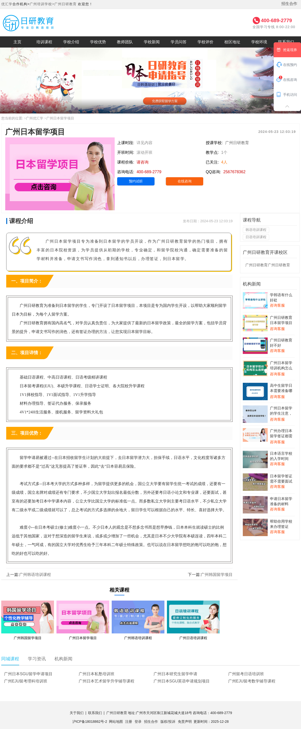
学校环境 (259, 42)
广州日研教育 (65, 4)
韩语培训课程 (256, 230)
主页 (17, 42)
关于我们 (77, 713)
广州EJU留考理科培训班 (25, 681)
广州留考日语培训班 (246, 674)
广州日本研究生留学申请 (175, 674)
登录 (138, 722)
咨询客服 (277, 305)
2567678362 (234, 172)
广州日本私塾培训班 (96, 674)
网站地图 (116, 722)
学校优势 (98, 42)
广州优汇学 (34, 118)
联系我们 (95, 713)
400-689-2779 (276, 20)
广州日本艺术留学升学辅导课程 (106, 681)
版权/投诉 (167, 722)
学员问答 (179, 42)
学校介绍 (71, 42)
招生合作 (289, 3)
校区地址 (232, 42)
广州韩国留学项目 (217, 574)
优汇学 (6, 4)
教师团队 (125, 42)
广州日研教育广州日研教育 (267, 265)
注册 (128, 722)
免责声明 (185, 722)
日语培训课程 (256, 237)
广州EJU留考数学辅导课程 (251, 681)
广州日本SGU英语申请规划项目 (181, 681)
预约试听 (136, 181)
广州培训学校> (42, 4)
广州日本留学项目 (60, 118)
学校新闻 (152, 42)
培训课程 (44, 42)
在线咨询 (185, 181)
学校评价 (205, 42)
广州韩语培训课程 (35, 574)
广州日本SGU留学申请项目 (28, 674)
